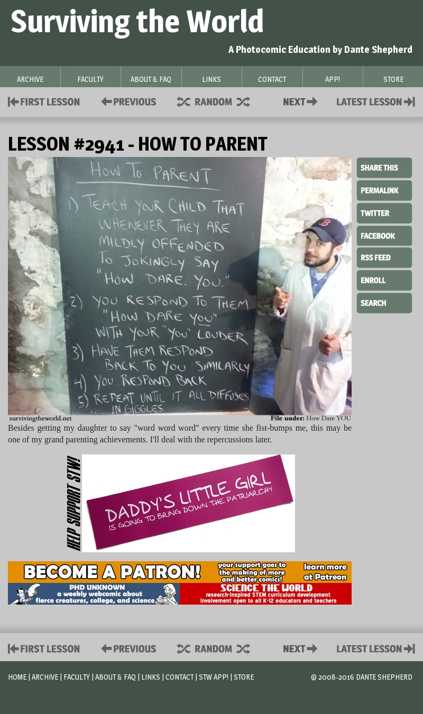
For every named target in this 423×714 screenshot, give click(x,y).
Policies (126, 100)
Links (150, 676)
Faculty (76, 676)
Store (244, 676)
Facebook (384, 235)
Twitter (384, 212)
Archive (45, 676)
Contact (302, 100)
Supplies (220, 100)
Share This (384, 168)
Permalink (384, 190)
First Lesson (44, 100)
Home (17, 676)
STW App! (213, 676)
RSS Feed (384, 257)
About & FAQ (115, 676)
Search (384, 301)
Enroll (384, 279)
